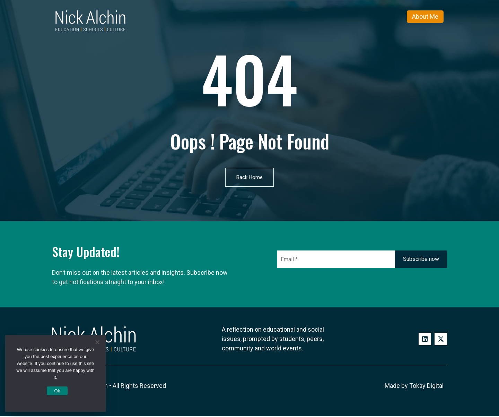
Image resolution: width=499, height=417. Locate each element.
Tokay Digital (426, 386)
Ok (57, 390)
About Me (425, 16)
